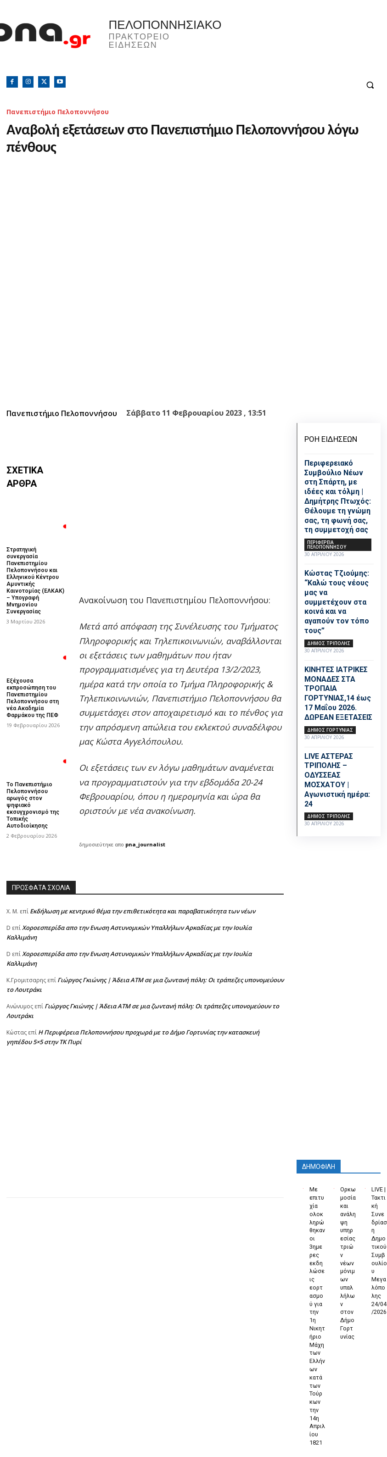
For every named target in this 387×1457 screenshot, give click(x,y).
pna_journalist (145, 844)
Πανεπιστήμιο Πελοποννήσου (57, 111)
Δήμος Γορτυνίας (330, 730)
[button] (370, 85)
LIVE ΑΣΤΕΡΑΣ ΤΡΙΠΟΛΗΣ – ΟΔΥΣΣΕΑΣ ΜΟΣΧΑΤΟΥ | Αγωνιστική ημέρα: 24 (337, 780)
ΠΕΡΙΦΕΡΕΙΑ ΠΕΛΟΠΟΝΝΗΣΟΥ (326, 544)
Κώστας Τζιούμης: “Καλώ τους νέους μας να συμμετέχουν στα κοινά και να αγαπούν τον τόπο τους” (336, 602)
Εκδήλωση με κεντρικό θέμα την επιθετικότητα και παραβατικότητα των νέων (142, 911)
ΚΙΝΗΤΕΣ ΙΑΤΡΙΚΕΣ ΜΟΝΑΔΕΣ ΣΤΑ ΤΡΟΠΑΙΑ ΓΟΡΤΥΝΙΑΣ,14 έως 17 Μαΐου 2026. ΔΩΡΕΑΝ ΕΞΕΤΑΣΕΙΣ (338, 693)
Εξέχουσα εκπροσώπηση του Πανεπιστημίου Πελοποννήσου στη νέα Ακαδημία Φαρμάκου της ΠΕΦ (32, 694)
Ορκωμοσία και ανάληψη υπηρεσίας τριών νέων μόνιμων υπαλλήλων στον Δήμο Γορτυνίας (348, 1251)
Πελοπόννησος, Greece (282, 43)
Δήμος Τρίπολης (328, 643)
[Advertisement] (145, 1133)
